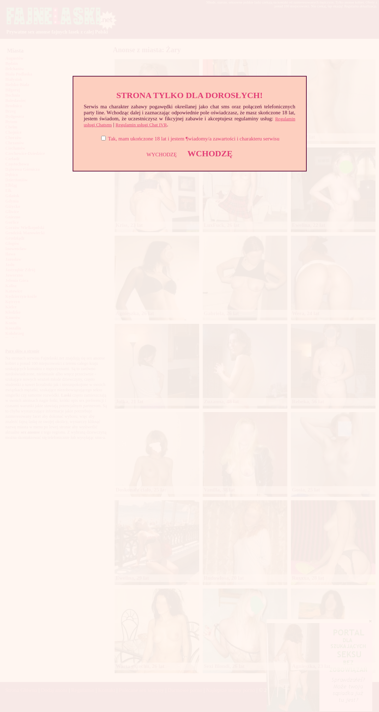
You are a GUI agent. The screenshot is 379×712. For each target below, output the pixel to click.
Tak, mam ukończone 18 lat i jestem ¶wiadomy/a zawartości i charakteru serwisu (193, 138)
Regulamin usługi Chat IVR (141, 124)
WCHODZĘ (209, 153)
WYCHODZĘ (162, 154)
